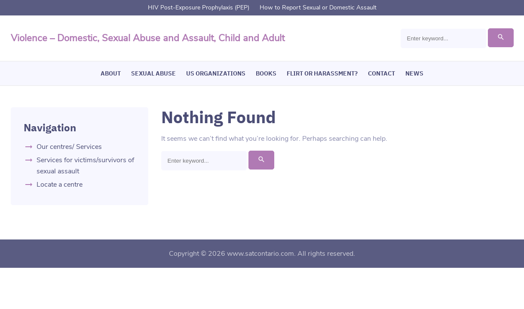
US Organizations (215, 73)
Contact (381, 73)
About (111, 73)
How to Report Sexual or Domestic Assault (318, 7)
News (414, 73)
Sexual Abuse (153, 73)
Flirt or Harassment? (322, 73)
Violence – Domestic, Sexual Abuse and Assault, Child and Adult (148, 38)
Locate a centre (60, 184)
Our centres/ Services (69, 146)
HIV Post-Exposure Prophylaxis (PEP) (198, 7)
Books (266, 73)
